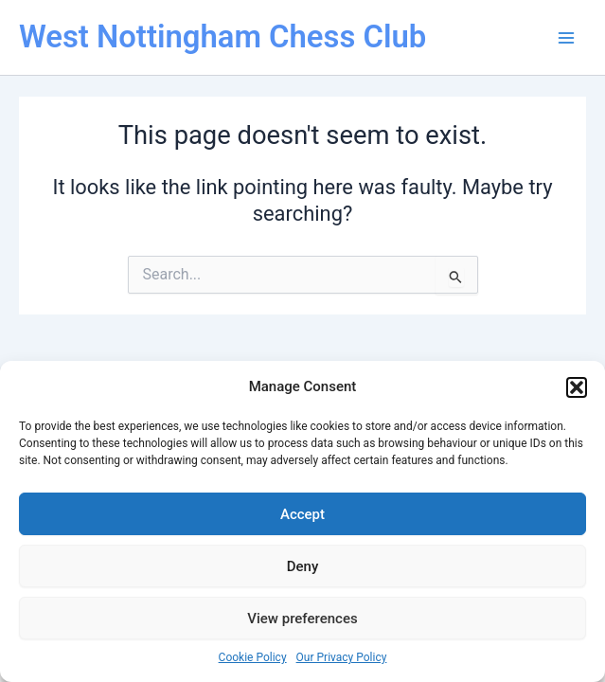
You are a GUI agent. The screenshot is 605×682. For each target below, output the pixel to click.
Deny (303, 566)
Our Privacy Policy (341, 657)
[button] (576, 387)
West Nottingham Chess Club (222, 37)
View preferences (302, 618)
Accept (302, 514)
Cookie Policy (253, 657)
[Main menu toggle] (566, 38)
